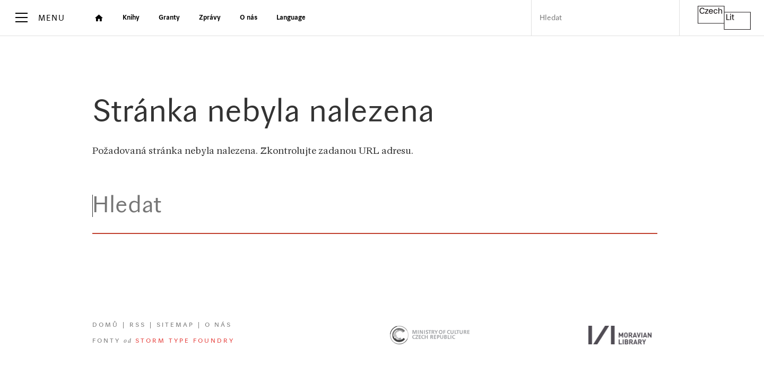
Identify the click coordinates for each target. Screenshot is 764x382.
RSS (137, 325)
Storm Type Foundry (185, 341)
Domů (105, 325)
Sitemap (175, 325)
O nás (218, 325)
